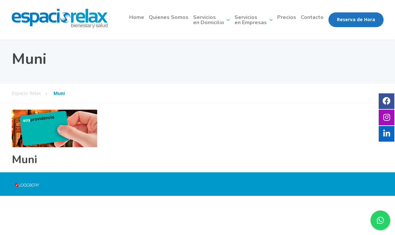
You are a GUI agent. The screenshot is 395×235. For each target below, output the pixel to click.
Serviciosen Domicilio (208, 20)
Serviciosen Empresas (251, 20)
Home (136, 17)
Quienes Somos (169, 17)
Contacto (312, 17)
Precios (286, 17)
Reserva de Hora (356, 20)
